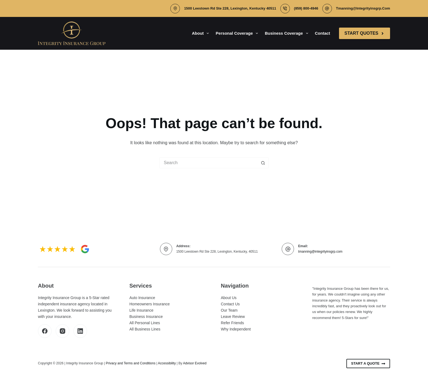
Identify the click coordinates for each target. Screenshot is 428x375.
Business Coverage (287, 33)
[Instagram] (62, 331)
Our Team (229, 310)
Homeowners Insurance (149, 304)
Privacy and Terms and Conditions (131, 363)
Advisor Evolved (194, 363)
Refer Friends (232, 323)
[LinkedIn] (80, 331)
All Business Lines (144, 329)
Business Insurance (146, 316)
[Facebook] (45, 331)
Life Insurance (141, 310)
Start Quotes (364, 33)
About (201, 33)
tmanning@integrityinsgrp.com (363, 8)
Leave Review (233, 316)
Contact (322, 33)
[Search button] (263, 162)
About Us (229, 298)
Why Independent (236, 329)
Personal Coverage (238, 33)
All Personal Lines (144, 323)
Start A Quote (368, 363)
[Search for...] (208, 162)
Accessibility (167, 363)
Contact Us (230, 304)
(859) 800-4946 (306, 8)
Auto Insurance (142, 298)
